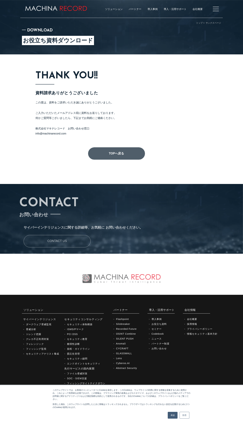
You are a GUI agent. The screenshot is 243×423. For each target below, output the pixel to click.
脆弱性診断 (73, 344)
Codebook (158, 333)
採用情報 (192, 324)
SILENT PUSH (125, 338)
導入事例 (157, 319)
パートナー (121, 309)
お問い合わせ (159, 348)
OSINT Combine (126, 333)
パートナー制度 (160, 343)
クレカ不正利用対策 (37, 339)
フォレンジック (35, 344)
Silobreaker (123, 324)
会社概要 (192, 319)
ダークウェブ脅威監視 (38, 324)
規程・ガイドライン (78, 348)
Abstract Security (126, 368)
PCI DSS (72, 334)
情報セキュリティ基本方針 (202, 333)
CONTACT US (57, 252)
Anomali (121, 343)
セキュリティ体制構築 (79, 324)
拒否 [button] (184, 415)
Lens (119, 358)
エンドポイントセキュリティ (83, 363)
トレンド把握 (33, 334)
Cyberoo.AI (123, 363)
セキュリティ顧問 (77, 358)
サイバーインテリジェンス (39, 319)
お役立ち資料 (159, 324)
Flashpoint (122, 319)
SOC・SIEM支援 (77, 378)
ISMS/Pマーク (75, 329)
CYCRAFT (122, 348)
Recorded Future (126, 329)
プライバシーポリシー (199, 329)
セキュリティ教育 (77, 339)
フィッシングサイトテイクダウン (86, 383)
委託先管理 (73, 353)
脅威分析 (31, 329)
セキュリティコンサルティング (83, 319)
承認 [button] (173, 415)
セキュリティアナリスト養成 (42, 353)
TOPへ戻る (116, 164)
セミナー (157, 329)
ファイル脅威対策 (77, 373)
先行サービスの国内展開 (79, 368)
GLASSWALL (124, 353)
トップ (199, 23)
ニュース (157, 338)
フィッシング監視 (36, 348)
